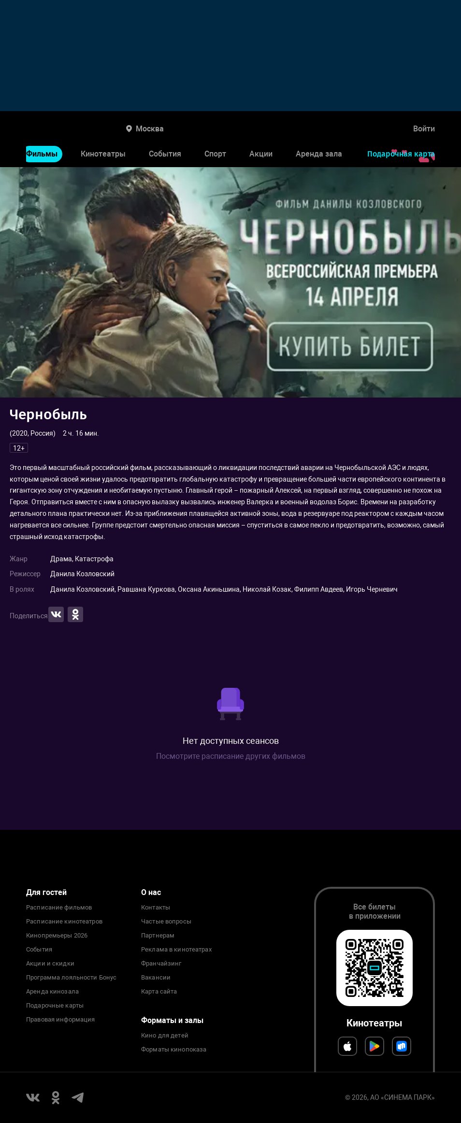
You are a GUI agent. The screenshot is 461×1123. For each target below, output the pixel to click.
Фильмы (42, 153)
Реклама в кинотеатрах (176, 949)
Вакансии (156, 977)
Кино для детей (164, 1035)
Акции (261, 153)
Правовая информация (60, 1019)
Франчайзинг (161, 963)
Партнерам (157, 935)
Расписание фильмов (59, 907)
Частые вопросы (166, 921)
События (165, 153)
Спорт (215, 153)
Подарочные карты (55, 1005)
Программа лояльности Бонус (71, 977)
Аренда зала (319, 153)
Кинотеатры (103, 153)
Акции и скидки (50, 963)
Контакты (155, 907)
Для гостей (46, 892)
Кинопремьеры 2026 (56, 935)
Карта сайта (159, 991)
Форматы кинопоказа (173, 1049)
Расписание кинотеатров (64, 921)
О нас (151, 892)
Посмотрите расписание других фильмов (230, 756)
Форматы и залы (172, 1020)
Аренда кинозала (52, 991)
